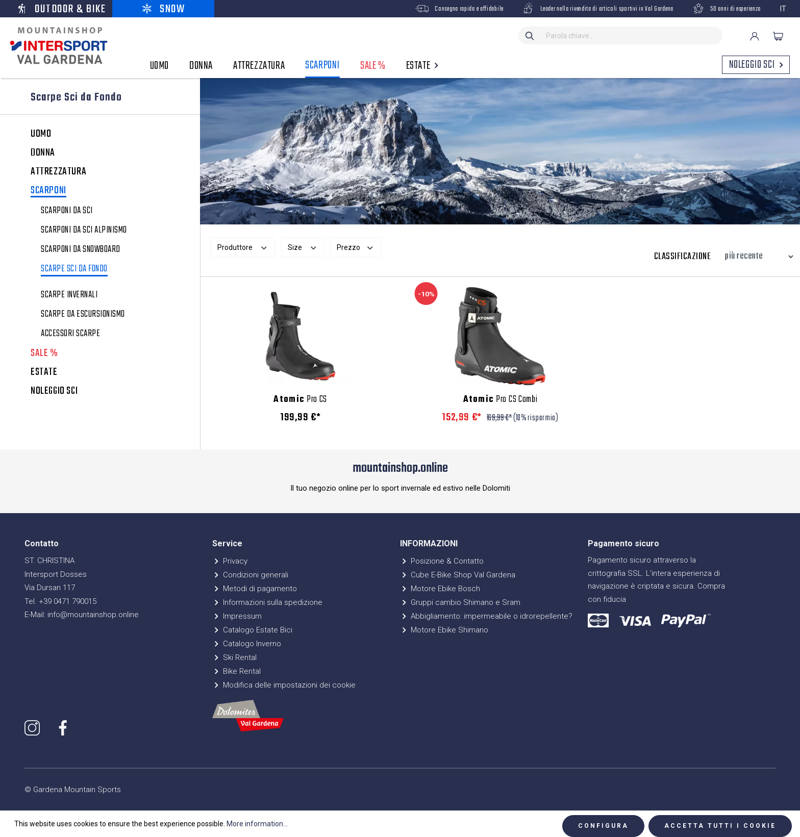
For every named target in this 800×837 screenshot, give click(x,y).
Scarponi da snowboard (80, 250)
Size (303, 246)
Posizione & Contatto (442, 561)
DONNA (43, 153)
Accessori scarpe (70, 334)
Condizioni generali (250, 574)
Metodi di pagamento (254, 588)
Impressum (237, 616)
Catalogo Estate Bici (252, 630)
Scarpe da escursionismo (83, 314)
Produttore (242, 246)
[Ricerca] (530, 35)
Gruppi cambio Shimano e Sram (460, 602)
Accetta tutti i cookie (720, 825)
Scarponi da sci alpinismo (84, 230)
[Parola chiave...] (631, 35)
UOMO (41, 134)
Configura (603, 825)
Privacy (229, 561)
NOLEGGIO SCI (54, 391)
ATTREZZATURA (58, 172)
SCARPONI (48, 191)
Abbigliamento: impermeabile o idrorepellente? (486, 616)
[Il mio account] (754, 36)
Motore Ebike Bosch (440, 588)
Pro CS (300, 400)
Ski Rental (234, 657)
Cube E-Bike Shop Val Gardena (457, 574)
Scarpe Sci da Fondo (74, 270)
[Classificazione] (756, 256)
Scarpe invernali (69, 295)
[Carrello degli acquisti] (778, 36)
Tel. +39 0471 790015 (60, 601)
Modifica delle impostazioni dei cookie (284, 685)
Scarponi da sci (67, 211)
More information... (257, 824)
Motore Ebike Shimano (444, 630)
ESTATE (44, 372)
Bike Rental (236, 671)
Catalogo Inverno (246, 643)
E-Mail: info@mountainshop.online (81, 614)
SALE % (44, 353)
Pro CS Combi (500, 400)
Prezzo (355, 246)
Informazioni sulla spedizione (267, 602)
